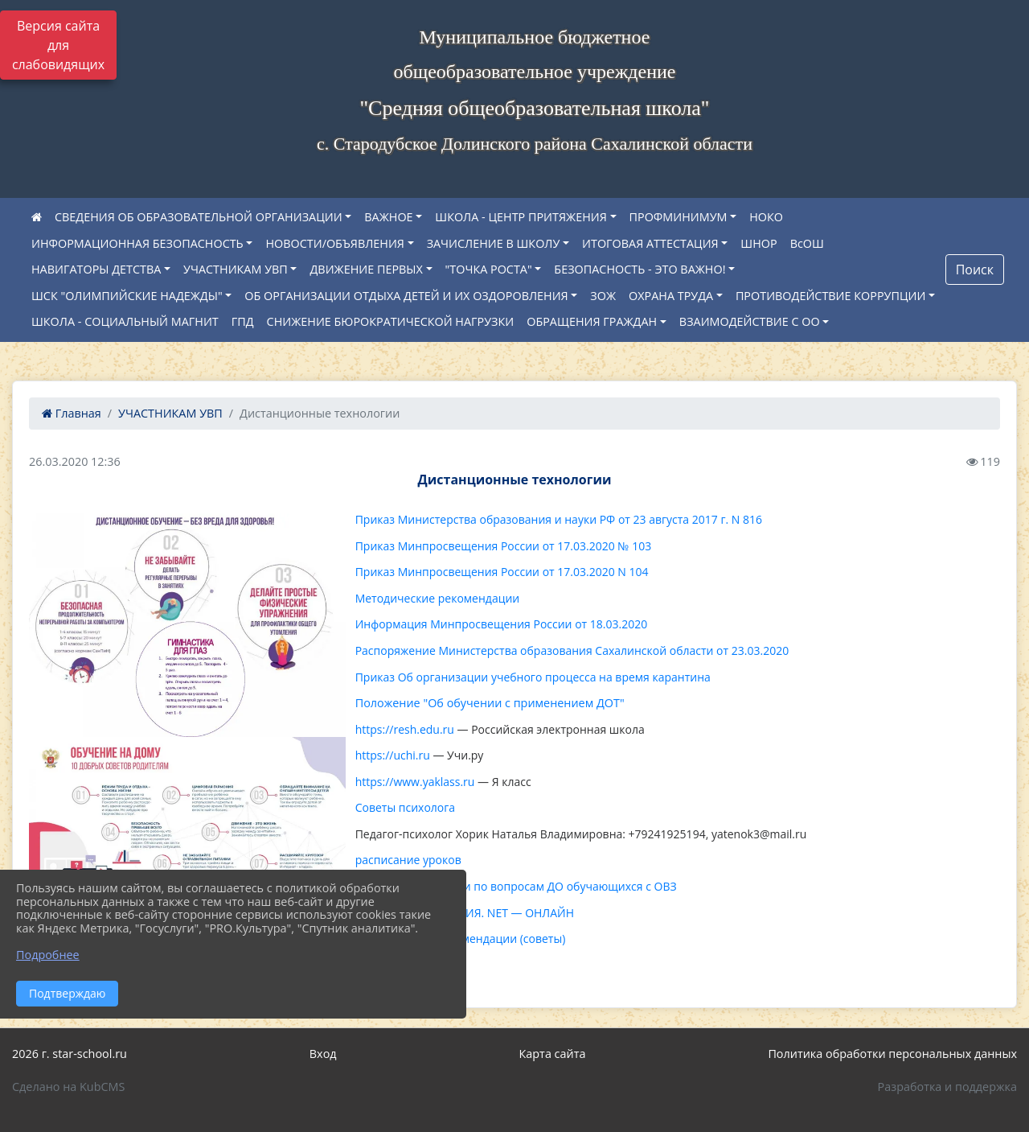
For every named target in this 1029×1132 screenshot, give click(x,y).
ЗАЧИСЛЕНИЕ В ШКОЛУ (493, 243)
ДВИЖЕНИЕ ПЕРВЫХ (366, 269)
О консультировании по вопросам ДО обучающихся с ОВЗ (516, 886)
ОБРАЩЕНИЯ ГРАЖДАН (592, 321)
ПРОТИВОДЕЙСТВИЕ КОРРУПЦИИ (831, 295)
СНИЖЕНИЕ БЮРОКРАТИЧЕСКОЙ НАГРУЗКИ (390, 321)
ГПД (243, 321)
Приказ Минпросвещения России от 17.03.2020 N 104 (502, 571)
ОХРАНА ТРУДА (671, 295)
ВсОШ (807, 243)
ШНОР (758, 243)
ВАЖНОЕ (388, 216)
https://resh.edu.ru (404, 729)
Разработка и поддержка (947, 1086)
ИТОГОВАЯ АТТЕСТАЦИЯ (650, 243)
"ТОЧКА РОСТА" (488, 269)
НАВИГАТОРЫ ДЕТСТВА (96, 269)
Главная (71, 413)
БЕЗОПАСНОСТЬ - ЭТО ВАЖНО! (639, 269)
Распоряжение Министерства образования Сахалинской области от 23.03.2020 (572, 650)
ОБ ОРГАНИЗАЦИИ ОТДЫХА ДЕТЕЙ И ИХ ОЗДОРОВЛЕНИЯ (406, 295)
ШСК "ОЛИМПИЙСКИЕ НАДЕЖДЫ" (127, 295)
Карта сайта (552, 1053)
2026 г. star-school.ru (69, 1053)
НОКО (766, 216)
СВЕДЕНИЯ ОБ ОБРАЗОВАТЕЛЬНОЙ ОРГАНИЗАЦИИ (198, 216)
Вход (323, 1053)
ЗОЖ (603, 295)
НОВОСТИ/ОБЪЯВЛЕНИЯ (334, 243)
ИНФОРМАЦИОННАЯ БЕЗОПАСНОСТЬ (137, 243)
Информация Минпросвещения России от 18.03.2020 (501, 624)
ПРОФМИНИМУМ (678, 216)
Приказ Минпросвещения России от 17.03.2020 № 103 (503, 546)
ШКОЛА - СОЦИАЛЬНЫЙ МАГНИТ (125, 321)
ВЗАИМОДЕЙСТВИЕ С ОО (749, 321)
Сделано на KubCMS (68, 1086)
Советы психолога (405, 807)
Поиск (975, 269)
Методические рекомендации (437, 598)
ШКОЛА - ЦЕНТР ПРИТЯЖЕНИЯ (521, 216)
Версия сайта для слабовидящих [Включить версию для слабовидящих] (58, 45)
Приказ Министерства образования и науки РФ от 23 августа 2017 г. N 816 (558, 519)
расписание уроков (408, 859)
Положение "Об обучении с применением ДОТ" (490, 702)
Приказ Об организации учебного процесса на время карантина (533, 677)
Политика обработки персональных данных (892, 1053)
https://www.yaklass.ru (415, 781)
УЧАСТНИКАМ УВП (235, 269)
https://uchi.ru (392, 755)
